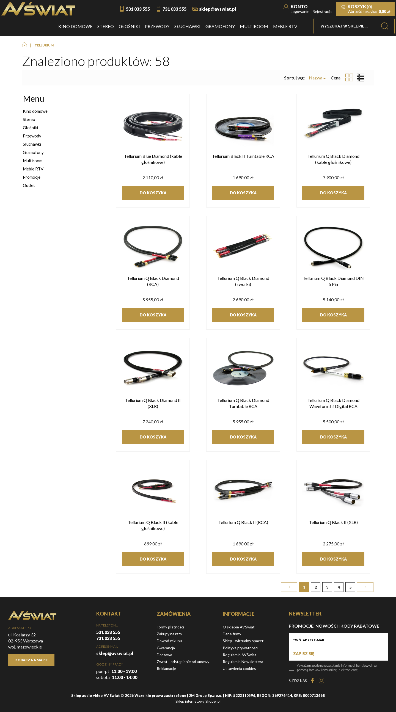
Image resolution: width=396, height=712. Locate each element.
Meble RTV (33, 168)
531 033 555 (138, 9)
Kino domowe (35, 111)
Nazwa (315, 77)
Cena (335, 77)
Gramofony (33, 152)
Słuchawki (32, 144)
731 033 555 (174, 9)
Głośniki (30, 127)
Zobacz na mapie (31, 660)
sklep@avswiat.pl (217, 9)
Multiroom (32, 160)
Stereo (29, 119)
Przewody (32, 135)
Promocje (31, 177)
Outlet (29, 185)
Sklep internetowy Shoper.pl (198, 701)
